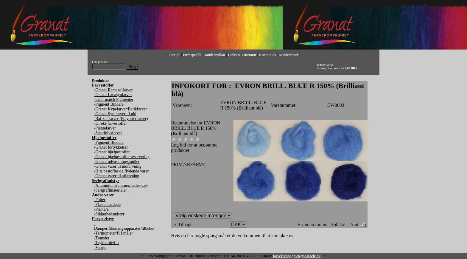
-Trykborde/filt (106, 242)
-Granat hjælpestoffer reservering (122, 157)
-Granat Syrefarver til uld (115, 114)
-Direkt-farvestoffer (110, 123)
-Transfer (102, 238)
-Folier (99, 200)
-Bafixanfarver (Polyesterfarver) (121, 118)
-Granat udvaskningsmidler (117, 161)
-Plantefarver (105, 128)
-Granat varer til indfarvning (117, 166)
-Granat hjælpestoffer (112, 152)
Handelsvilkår (214, 55)
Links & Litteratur (242, 55)
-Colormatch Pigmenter (113, 99)
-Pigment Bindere (109, 104)
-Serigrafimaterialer (110, 190)
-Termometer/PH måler (113, 233)
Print (353, 224)
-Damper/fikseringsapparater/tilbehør (124, 226)
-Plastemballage (107, 204)
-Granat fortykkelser (111, 147)
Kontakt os (267, 55)
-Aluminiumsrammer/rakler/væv (121, 185)
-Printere (101, 209)
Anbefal (338, 224)
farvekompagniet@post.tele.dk (296, 256)
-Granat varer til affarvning (116, 176)
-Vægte (100, 247)
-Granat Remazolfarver (113, 90)
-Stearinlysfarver (108, 133)
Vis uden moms (312, 224)
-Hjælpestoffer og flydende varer (121, 171)
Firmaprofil (192, 55)
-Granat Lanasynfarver (113, 94)
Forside (174, 55)
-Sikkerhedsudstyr (109, 214)
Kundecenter (288, 55)
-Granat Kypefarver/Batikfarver (120, 109)
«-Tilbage (183, 224)
